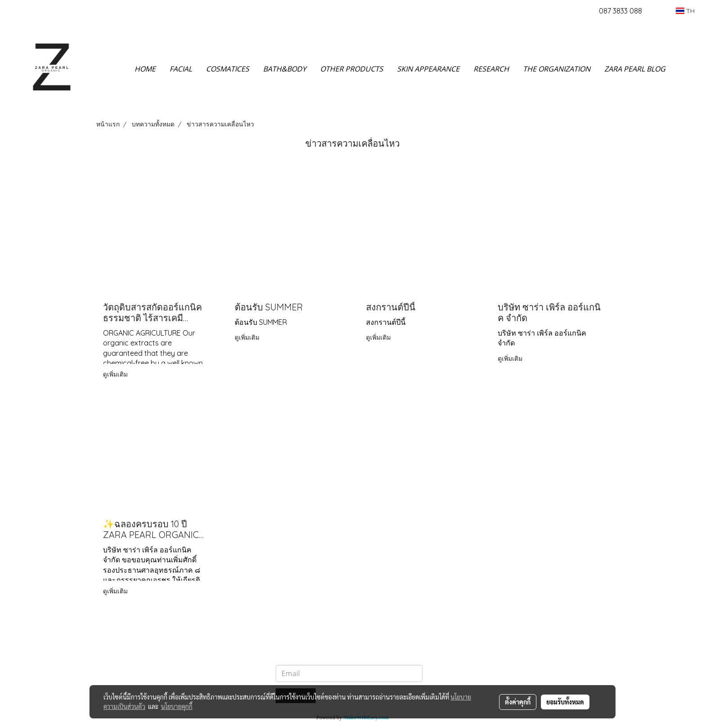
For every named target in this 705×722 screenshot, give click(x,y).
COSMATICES (227, 69)
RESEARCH (491, 69)
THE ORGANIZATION (556, 69)
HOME (145, 69)
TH (685, 11)
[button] (686, 68)
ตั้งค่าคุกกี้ (518, 702)
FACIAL (181, 69)
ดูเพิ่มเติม (116, 374)
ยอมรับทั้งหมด (565, 702)
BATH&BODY (284, 69)
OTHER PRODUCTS (351, 69)
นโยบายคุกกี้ (176, 706)
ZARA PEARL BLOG (634, 69)
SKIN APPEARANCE (428, 69)
